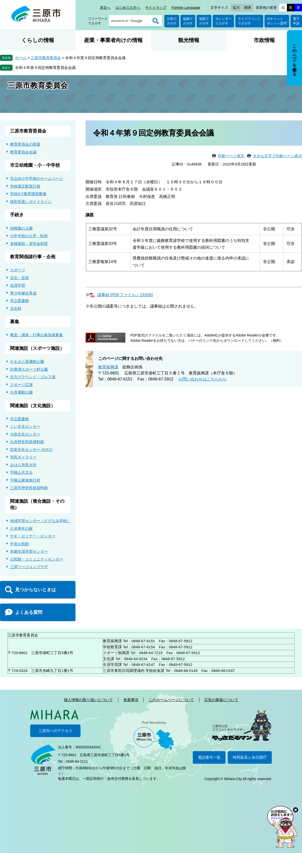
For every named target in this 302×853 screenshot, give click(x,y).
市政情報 (264, 40)
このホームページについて (171, 700)
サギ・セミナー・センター (32, 536)
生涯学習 (17, 285)
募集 (14, 321)
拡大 (236, 8)
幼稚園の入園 (21, 228)
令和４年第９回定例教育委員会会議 (45, 67)
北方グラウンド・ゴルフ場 (32, 377)
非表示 (299, 30)
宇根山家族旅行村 (25, 480)
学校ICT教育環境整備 (28, 194)
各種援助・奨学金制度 (29, 243)
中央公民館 (19, 544)
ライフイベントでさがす (249, 21)
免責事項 (130, 700)
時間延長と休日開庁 (250, 757)
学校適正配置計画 (25, 186)
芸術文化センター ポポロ (31, 449)
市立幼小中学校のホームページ (36, 178)
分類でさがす (172, 21)
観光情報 (188, 40)
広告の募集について (221, 700)
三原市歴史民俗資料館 (29, 488)
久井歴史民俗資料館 (27, 442)
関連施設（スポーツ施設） (37, 348)
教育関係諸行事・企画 (32, 256)
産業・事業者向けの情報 (113, 40)
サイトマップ (155, 8)
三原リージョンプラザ (29, 567)
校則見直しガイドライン (31, 201)
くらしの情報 (37, 40)
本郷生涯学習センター (29, 551)
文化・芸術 (19, 278)
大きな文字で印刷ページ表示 (277, 156)
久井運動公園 (21, 392)
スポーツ (17, 270)
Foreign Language (185, 8)
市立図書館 (19, 300)
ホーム (20, 58)
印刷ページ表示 (231, 156)
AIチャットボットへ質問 (277, 21)
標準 (247, 8)
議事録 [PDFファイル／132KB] (125, 295)
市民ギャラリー (23, 457)
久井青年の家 (21, 528)
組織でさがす (188, 21)
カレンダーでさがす (223, 21)
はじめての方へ (128, 8)
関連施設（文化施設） (32, 405)
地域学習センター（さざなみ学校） (40, 521)
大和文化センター (25, 434)
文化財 (15, 308)
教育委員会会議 (23, 152)
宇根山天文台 (21, 472)
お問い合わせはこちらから (202, 379)
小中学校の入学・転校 (29, 236)
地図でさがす (204, 21)
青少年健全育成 (23, 293)
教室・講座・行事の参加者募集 (36, 335)
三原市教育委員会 (46, 58)
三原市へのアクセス (55, 731)
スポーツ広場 (21, 384)
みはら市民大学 (23, 465)
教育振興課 (108, 367)
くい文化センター (25, 426)
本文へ (105, 8)
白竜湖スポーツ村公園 (29, 369)
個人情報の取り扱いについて (88, 700)
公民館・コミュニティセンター (36, 559)
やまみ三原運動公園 (27, 361)
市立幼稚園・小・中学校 (35, 165)
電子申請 (296, 21)
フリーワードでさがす (98, 21)
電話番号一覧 (209, 757)
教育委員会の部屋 (25, 144)
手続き (17, 214)
